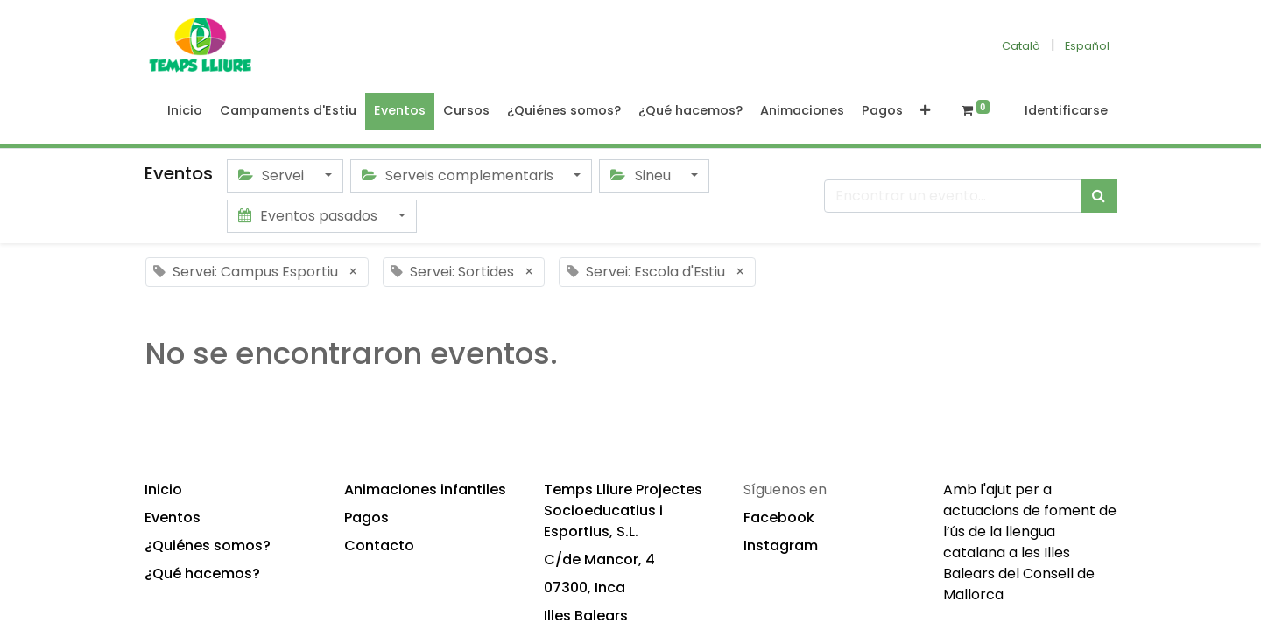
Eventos (172, 518)
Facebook (778, 518)
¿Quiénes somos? (207, 546)
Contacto (379, 546)
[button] (925, 111)
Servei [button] (272, 175)
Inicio (163, 490)
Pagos (366, 518)
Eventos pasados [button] (309, 216)
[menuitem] (185, 111)
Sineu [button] (641, 175)
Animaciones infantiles (425, 490)
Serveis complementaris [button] (459, 175)
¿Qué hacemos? (202, 574)
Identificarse (1066, 110)
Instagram (780, 546)
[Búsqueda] (1099, 196)
